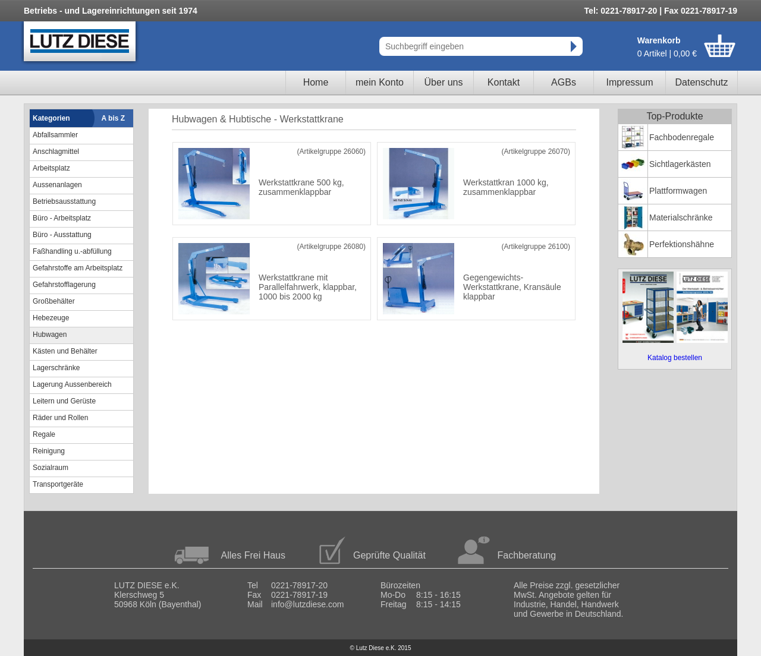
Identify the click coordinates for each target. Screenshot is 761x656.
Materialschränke (681, 217)
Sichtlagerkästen (680, 164)
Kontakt (504, 82)
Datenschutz (701, 82)
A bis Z (113, 118)
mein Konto (380, 82)
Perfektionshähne (681, 244)
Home (316, 82)
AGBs (563, 82)
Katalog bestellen (674, 358)
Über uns (443, 82)
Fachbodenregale (681, 137)
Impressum (629, 82)
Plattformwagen (678, 190)
